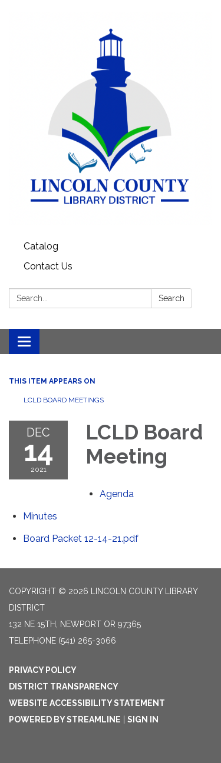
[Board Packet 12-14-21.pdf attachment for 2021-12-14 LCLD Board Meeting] (80, 538)
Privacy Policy (43, 670)
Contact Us (48, 266)
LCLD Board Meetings (64, 400)
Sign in (143, 719)
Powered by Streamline (65, 719)
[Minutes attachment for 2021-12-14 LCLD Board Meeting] (40, 516)
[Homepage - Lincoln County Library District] (110, 118)
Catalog (41, 246)
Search (171, 298)
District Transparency (63, 686)
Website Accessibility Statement (87, 703)
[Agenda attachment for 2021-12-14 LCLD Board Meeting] (117, 493)
